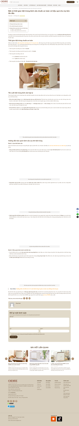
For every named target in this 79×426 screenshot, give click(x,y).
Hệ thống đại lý (32, 5)
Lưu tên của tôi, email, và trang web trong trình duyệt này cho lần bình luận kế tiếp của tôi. (28, 334)
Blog (59, 5)
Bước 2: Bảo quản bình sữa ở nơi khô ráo (19, 30)
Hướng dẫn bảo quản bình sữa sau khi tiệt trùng (18, 28)
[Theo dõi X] (14, 401)
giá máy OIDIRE (46, 295)
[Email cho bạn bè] (30, 298)
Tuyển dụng (49, 5)
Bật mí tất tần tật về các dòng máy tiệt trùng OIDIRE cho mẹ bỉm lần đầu (17, 364)
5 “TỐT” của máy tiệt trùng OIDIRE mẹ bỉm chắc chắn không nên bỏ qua (60, 364)
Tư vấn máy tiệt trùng (15, 8)
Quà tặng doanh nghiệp (41, 5)
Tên (11, 328)
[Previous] (6, 358)
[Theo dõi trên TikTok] (11, 401)
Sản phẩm (26, 5)
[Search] (37, 2)
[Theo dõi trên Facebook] (8, 401)
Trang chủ (9, 8)
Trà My (9, 366)
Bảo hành (55, 5)
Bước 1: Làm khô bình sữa (16, 29)
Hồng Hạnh (10, 15)
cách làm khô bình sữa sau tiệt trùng (58, 145)
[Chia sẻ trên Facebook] (24, 298)
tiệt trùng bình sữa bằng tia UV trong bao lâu (28, 43)
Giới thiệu (20, 5)
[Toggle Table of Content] (25, 21)
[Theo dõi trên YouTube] (16, 401)
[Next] (72, 358)
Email (41, 328)
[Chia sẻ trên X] (27, 298)
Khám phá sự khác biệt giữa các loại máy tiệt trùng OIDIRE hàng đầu (39, 364)
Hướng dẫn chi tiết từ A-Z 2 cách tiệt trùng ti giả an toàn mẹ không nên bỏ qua (37, 289)
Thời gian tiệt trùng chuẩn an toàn (16, 24)
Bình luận (12, 316)
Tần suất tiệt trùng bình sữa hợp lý (16, 26)
